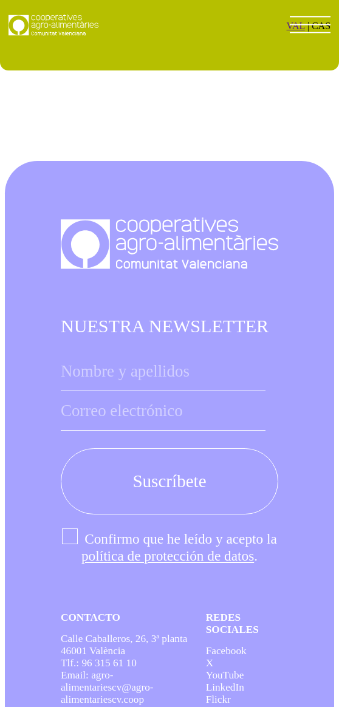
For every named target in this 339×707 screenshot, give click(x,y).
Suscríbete (169, 481)
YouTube (225, 675)
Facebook (226, 651)
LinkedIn (225, 687)
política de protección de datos (167, 556)
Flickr (218, 699)
